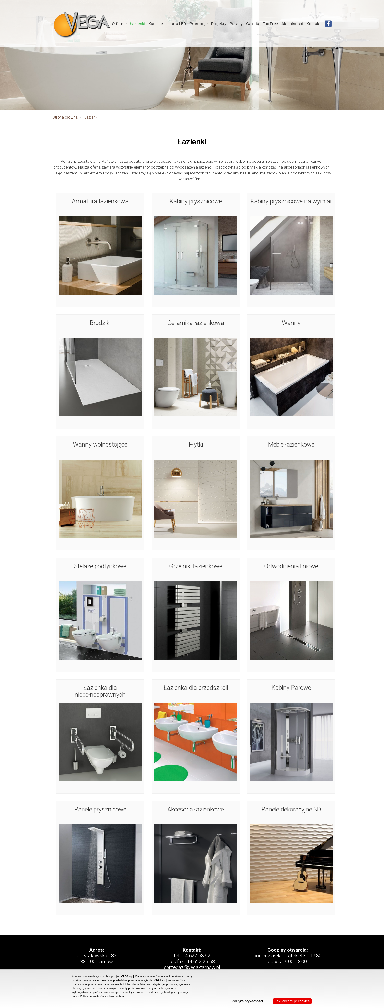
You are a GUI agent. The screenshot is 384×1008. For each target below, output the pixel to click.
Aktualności (292, 23)
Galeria (252, 23)
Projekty (218, 23)
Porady (236, 23)
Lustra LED (176, 23)
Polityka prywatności (247, 1001)
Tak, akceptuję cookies (292, 1001)
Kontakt (313, 23)
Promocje (199, 23)
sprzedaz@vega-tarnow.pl (192, 967)
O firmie (119, 23)
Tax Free (270, 23)
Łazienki (137, 23)
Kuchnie (155, 23)
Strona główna (65, 117)
